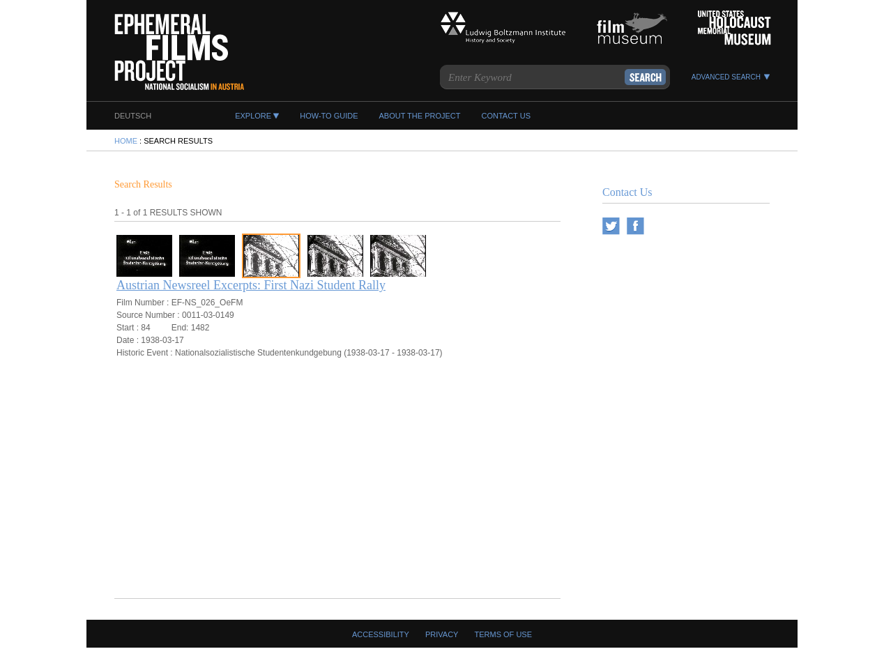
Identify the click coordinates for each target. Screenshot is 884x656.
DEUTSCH (132, 116)
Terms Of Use (504, 634)
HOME (125, 141)
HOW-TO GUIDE (329, 116)
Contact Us (627, 192)
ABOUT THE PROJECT (420, 116)
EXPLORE (253, 116)
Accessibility (380, 634)
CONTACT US (506, 116)
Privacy (441, 634)
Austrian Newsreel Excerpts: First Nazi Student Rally (251, 285)
